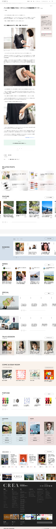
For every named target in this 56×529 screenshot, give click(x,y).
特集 (33, 1)
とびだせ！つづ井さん (39, 494)
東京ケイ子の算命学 (48, 495)
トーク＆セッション (37, 1)
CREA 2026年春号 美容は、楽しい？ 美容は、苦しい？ (23, 493)
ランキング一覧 (49, 238)
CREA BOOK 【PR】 (6, 524)
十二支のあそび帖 (39, 495)
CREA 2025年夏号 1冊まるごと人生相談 (22, 499)
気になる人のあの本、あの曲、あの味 (32, 492)
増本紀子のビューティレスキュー (15, 507)
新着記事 (28, 1)
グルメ (4, 494)
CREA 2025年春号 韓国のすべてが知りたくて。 (23, 501)
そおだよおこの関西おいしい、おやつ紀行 (15, 499)
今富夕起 (6, 10)
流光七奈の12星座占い (48, 493)
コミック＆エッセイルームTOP (49, 367)
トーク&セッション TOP (49, 337)
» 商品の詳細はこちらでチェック (29, 137)
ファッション (5, 499)
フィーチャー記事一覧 (49, 197)
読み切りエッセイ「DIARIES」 (40, 493)
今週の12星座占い (47, 494)
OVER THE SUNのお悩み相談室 (32, 496)
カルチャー (5, 495)
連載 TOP (49, 264)
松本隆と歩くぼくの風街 (31, 495)
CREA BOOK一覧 (49, 451)
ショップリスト (7, 442)
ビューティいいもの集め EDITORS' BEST (14, 503)
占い (49, 1)
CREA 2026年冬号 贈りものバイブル (22, 495)
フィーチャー (5, 503)
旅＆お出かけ (5, 493)
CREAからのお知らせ (6, 507)
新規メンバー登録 (46, 28)
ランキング (5, 501)
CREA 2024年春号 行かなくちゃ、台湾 (22, 509)
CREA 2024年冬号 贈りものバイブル (22, 511)
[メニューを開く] (52, 1)
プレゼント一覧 (43, 35)
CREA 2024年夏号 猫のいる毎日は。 (22, 507)
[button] (3, 222)
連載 (31, 1)
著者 (12, 524)
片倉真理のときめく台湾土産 (15, 493)
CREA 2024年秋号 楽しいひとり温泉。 (22, 505)
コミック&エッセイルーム (45, 1)
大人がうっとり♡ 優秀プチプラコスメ (15, 505)
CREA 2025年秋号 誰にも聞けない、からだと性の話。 (23, 497)
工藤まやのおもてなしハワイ (15, 496)
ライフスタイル (5, 156)
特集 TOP (49, 293)
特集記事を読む (7, 440)
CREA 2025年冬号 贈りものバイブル (22, 503)
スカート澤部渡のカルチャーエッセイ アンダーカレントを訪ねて (40, 500)
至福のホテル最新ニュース (15, 497)
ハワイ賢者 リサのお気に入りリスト (15, 495)
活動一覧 (21, 524)
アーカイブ (5, 502)
